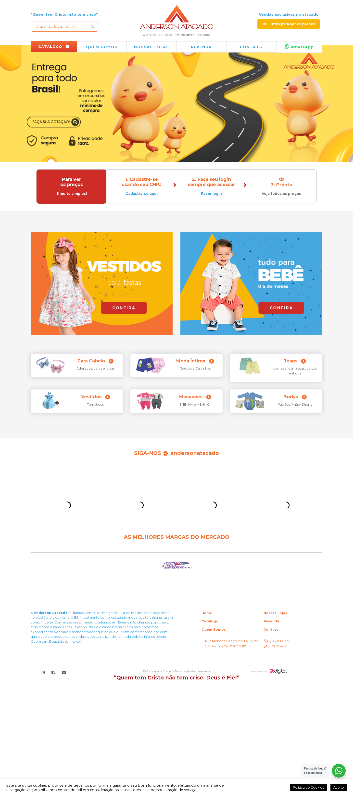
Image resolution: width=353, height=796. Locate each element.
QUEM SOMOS (102, 47)
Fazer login (211, 193)
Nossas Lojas (275, 720)
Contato (251, 47)
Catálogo (210, 728)
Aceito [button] (338, 787)
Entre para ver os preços (288, 24)
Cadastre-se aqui (142, 193)
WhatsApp (299, 46)
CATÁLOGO (53, 46)
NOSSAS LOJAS (151, 47)
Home (207, 720)
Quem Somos (214, 736)
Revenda (271, 728)
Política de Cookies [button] (308, 787)
